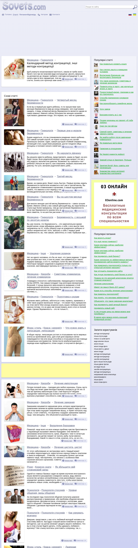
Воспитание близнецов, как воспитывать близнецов (109, 76)
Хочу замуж (102, 110)
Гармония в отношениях (107, 150)
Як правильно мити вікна (108, 144)
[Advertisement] (69, 36)
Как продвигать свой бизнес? (107, 256)
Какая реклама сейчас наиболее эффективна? (108, 246)
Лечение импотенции (66, 383)
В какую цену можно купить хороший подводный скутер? (110, 318)
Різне (30, 467)
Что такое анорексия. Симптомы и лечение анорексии (112, 82)
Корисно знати (43, 467)
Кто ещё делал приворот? (105, 241)
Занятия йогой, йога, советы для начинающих (111, 166)
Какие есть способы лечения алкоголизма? (113, 291)
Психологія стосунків (53, 490)
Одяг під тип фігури (105, 127)
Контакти (54, 14)
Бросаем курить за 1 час (108, 116)
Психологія (33, 490)
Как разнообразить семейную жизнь (113, 104)
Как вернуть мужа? (102, 238)
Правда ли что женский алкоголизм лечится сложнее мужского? (114, 279)
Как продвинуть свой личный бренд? (110, 305)
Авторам (43, 14)
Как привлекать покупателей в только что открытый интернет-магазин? (112, 266)
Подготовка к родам (68, 296)
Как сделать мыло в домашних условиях (110, 71)
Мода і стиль (34, 328)
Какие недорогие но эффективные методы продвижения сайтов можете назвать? (113, 261)
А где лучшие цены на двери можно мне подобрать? (112, 313)
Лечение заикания (64, 402)
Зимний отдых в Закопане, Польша (112, 161)
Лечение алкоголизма (104, 284)
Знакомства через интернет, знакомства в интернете (109, 172)
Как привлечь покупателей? (106, 294)
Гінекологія (47, 60)
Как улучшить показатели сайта (108, 271)
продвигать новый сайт (104, 308)
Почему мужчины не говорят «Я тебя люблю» (113, 121)
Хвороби (45, 274)
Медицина (33, 60)
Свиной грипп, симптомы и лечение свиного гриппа (113, 133)
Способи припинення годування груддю (111, 99)
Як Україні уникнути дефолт (109, 155)
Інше (43, 253)
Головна (7, 14)
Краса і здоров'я (53, 328)
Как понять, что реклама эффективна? (111, 298)
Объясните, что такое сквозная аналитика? (113, 301)
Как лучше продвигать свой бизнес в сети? (113, 274)
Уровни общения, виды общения (52, 491)
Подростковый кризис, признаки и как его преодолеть (114, 93)
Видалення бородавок (62, 425)
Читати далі (69, 79)
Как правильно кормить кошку (110, 65)
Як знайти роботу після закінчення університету (112, 138)
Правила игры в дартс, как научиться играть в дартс (113, 87)
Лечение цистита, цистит (68, 447)
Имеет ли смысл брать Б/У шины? (109, 287)
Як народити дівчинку (69, 153)
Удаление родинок (60, 253)
